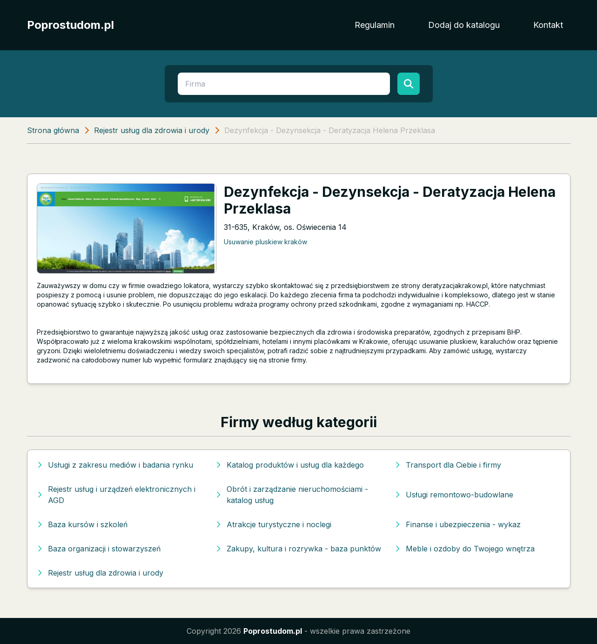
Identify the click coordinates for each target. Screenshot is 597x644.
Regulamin (375, 25)
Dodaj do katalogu (464, 25)
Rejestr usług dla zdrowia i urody (151, 130)
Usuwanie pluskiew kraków (265, 242)
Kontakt (548, 25)
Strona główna (53, 130)
